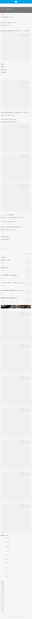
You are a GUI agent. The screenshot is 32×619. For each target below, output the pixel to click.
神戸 (2, 11)
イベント (22, 4)
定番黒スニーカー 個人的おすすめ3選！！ (11, 558)
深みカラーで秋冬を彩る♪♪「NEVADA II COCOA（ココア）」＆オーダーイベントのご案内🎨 (14, 290)
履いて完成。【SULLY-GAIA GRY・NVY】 (11, 541)
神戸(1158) (2, 248)
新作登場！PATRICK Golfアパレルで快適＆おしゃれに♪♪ (9, 298)
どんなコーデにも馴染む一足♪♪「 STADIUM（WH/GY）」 (9, 275)
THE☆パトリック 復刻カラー (9, 571)
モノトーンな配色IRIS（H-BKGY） (10, 567)
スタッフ (12, 4)
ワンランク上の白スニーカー (9, 550)
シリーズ (19, 4)
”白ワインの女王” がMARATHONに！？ (10, 575)
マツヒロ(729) (4, 248)
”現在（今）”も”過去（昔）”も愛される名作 (11, 537)
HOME (10, 4)
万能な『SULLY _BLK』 (4, 267)
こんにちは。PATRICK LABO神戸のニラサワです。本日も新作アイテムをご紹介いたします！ (13, 284)
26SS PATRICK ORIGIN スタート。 (10, 554)
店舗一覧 (16, 4)
